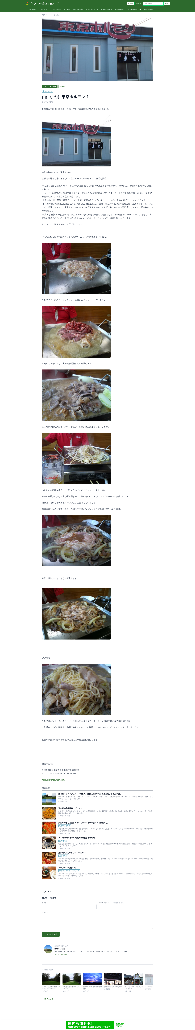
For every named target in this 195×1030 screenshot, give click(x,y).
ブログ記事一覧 (55, 10)
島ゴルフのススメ (92, 10)
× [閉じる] (128, 1025)
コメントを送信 (50, 934)
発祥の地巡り (119, 10)
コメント (45, 912)
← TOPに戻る (47, 999)
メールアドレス (112, 903)
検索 (166, 4)
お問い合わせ (148, 10)
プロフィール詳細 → (61, 955)
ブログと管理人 (32, 10)
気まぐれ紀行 (78, 10)
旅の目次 (44, 10)
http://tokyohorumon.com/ (53, 780)
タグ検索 (67, 10)
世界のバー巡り (106, 10)
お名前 (45, 903)
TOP (43, 15)
